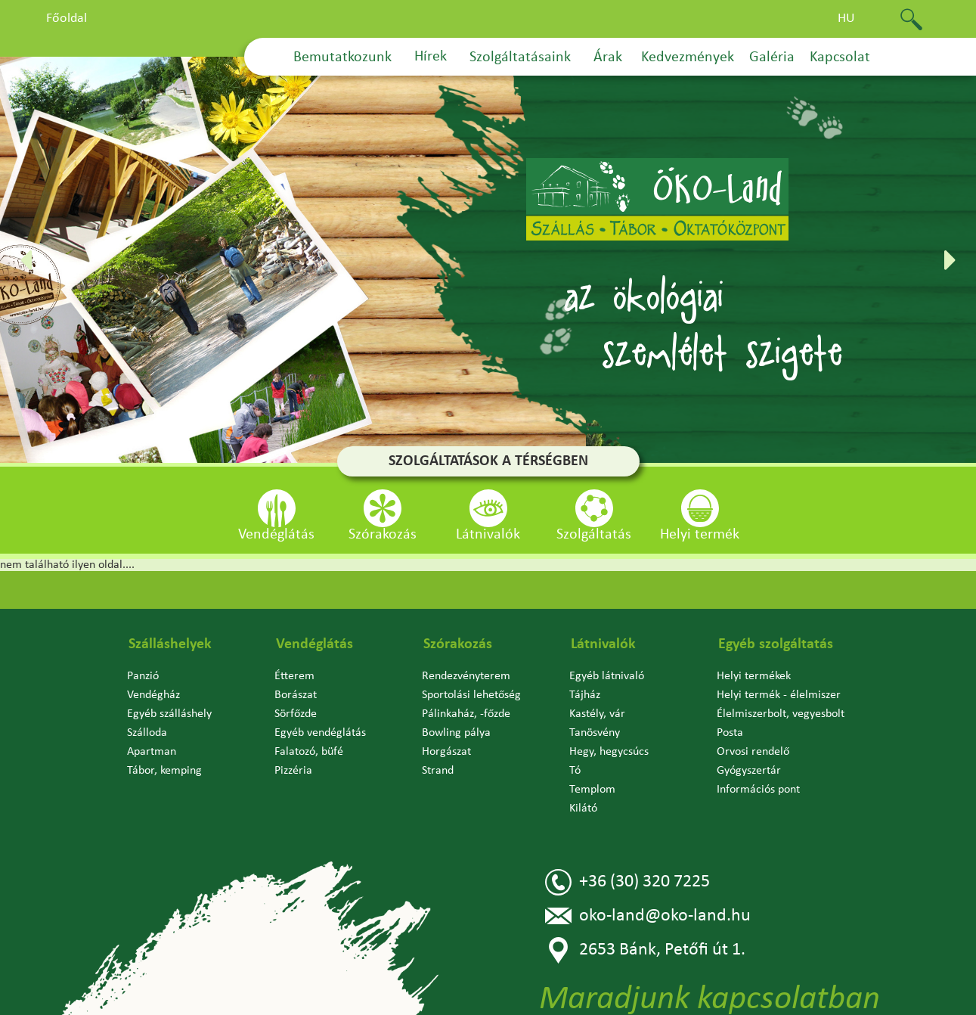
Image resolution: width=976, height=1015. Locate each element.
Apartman (151, 752)
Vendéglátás (314, 644)
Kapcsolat (840, 57)
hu (846, 18)
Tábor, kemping (164, 771)
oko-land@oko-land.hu (648, 916)
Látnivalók (603, 644)
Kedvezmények (687, 57)
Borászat (295, 695)
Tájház (584, 695)
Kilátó (583, 808)
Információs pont (758, 790)
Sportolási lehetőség (471, 695)
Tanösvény (594, 733)
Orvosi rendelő (753, 752)
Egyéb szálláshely (169, 714)
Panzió (143, 676)
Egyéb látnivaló (606, 676)
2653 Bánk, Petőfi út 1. (645, 950)
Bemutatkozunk (342, 57)
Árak (607, 57)
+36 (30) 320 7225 (627, 882)
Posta (730, 733)
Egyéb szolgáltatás (775, 644)
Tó (575, 771)
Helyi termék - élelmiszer (779, 695)
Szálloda (147, 733)
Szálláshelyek (170, 644)
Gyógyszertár (749, 771)
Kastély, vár (597, 714)
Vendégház (153, 695)
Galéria (772, 57)
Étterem (294, 676)
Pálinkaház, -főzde (466, 714)
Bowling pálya (456, 733)
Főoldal (66, 18)
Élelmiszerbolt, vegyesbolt (780, 714)
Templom (592, 790)
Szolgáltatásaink (520, 57)
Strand (438, 771)
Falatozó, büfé (308, 752)
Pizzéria (293, 771)
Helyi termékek (754, 676)
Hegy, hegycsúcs (609, 752)
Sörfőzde (295, 714)
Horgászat (446, 752)
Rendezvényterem (466, 676)
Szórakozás (457, 644)
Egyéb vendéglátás (320, 733)
